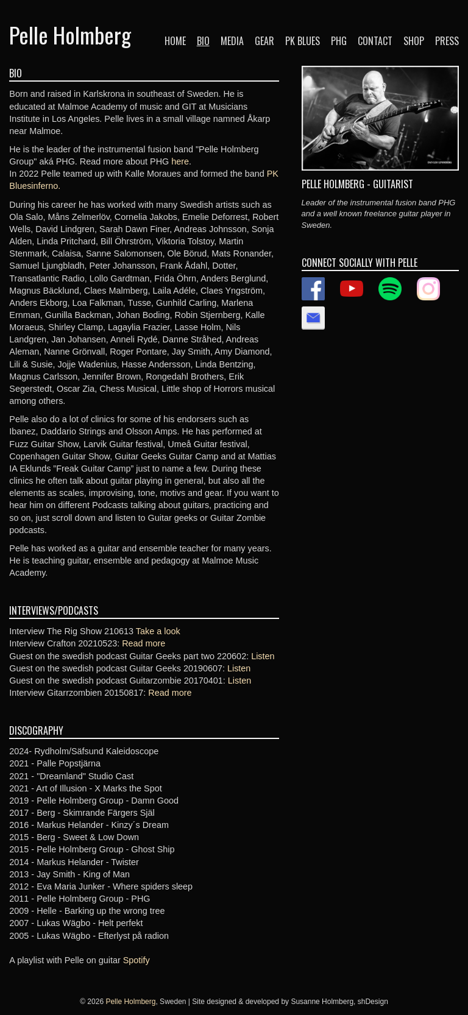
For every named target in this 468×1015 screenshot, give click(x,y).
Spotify (136, 960)
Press (447, 41)
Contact (375, 41)
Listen (262, 656)
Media (232, 41)
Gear (264, 41)
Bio (203, 41)
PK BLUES (302, 41)
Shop (413, 41)
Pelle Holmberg (70, 34)
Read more (143, 643)
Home (175, 41)
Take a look (158, 631)
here (180, 161)
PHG (339, 41)
